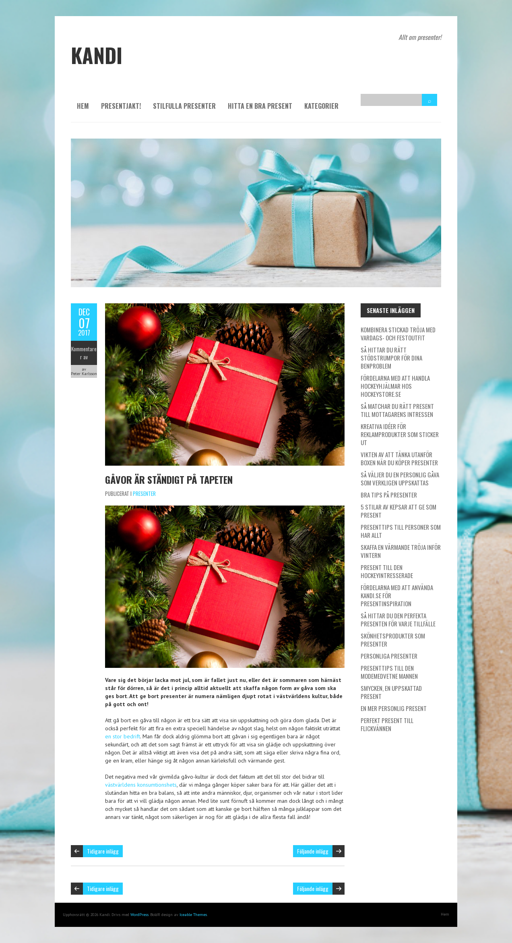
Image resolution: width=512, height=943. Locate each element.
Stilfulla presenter (184, 106)
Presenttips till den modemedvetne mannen (389, 671)
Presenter (144, 493)
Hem (83, 106)
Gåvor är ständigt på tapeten (169, 479)
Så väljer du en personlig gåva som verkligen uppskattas (400, 478)
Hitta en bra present (260, 106)
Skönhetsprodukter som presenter (393, 639)
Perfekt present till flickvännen (387, 724)
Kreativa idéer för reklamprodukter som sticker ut (400, 434)
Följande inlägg (312, 851)
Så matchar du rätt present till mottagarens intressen (397, 410)
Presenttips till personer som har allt (401, 530)
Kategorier (321, 106)
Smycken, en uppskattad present (391, 692)
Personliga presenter (389, 655)
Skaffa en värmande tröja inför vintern (401, 551)
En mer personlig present (394, 708)
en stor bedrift (122, 736)
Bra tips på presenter (389, 494)
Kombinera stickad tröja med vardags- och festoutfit (398, 333)
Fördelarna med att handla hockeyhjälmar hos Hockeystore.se (395, 385)
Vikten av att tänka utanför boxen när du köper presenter (399, 458)
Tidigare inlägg (103, 851)
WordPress (139, 914)
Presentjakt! (121, 106)
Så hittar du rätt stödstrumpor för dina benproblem (391, 357)
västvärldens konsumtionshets (141, 784)
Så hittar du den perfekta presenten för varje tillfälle (398, 619)
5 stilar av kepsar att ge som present (398, 510)
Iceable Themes (193, 914)
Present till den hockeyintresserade (387, 571)
